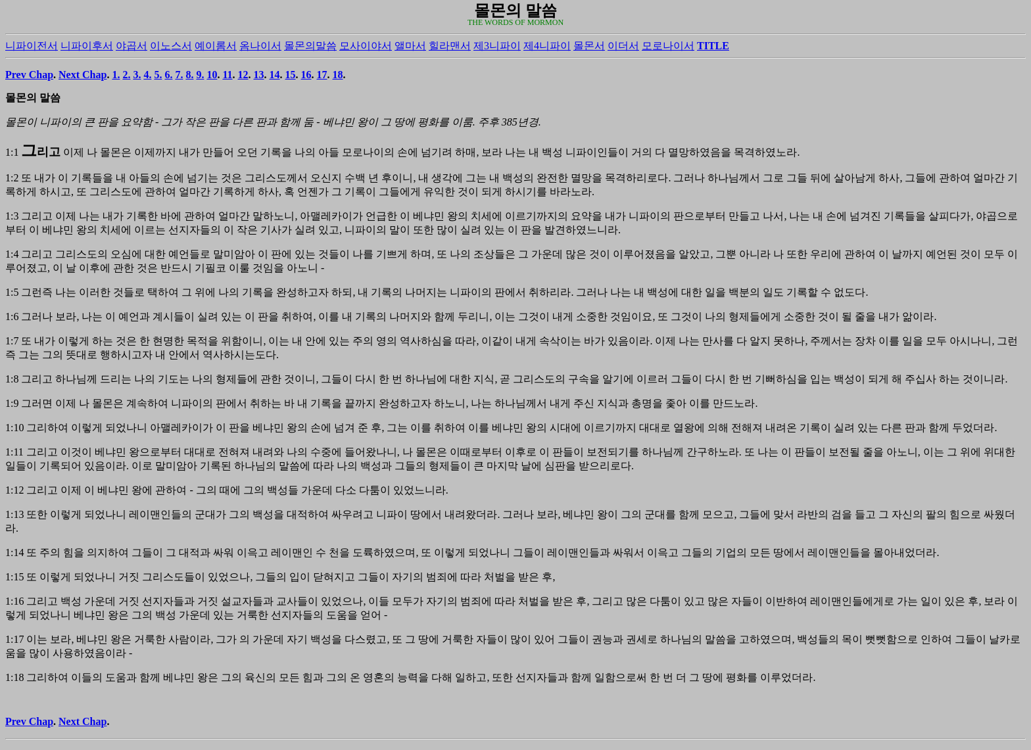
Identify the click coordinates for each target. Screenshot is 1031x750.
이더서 (623, 45)
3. (137, 74)
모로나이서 (668, 45)
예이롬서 (216, 45)
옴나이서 (260, 45)
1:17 (14, 639)
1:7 (11, 340)
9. (200, 74)
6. (168, 74)
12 (243, 74)
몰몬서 (589, 45)
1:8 (11, 379)
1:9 (11, 403)
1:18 (14, 677)
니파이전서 (31, 45)
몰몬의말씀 (310, 45)
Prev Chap (29, 74)
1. (116, 74)
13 (259, 74)
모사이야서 (365, 45)
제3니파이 (497, 45)
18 (338, 74)
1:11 (14, 451)
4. (147, 74)
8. (189, 74)
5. (158, 74)
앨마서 (410, 45)
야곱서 (131, 45)
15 (290, 74)
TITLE (713, 45)
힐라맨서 (450, 45)
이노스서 (171, 45)
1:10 (14, 427)
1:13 (14, 514)
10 (211, 74)
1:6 (11, 316)
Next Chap (83, 74)
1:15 (14, 576)
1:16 (14, 601)
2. (126, 74)
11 (227, 74)
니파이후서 (86, 45)
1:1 (11, 152)
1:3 (11, 216)
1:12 (14, 490)
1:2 (11, 177)
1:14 (14, 552)
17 (322, 74)
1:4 (11, 254)
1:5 (11, 292)
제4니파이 (547, 45)
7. (179, 74)
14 (275, 74)
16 (306, 74)
